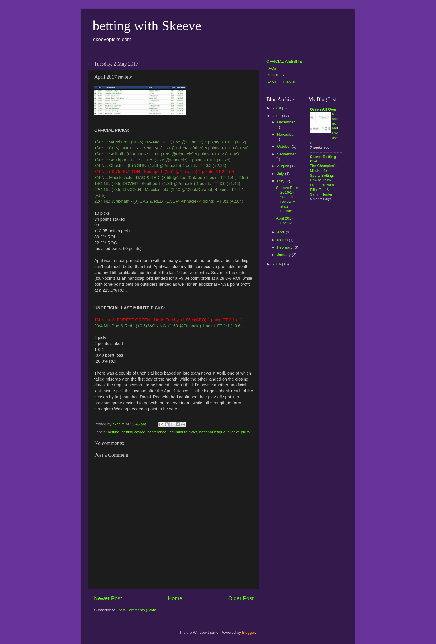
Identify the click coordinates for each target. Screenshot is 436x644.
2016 (277, 264)
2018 (277, 108)
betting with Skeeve (147, 25)
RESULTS (275, 75)
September (286, 154)
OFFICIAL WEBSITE (284, 61)
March (283, 240)
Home (175, 598)
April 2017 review (285, 220)
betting (113, 432)
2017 (277, 116)
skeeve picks (239, 432)
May (281, 181)
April (281, 232)
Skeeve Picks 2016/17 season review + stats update (287, 199)
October (284, 146)
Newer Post (108, 598)
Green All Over (323, 109)
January (284, 255)
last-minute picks (183, 432)
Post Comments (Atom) (138, 610)
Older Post (241, 598)
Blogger (248, 632)
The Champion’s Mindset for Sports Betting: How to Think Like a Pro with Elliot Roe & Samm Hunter (323, 180)
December (286, 122)
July (281, 174)
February (285, 247)
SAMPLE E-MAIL (281, 82)
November (286, 134)
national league (212, 432)
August (283, 166)
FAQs (271, 68)
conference (156, 432)
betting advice (133, 432)
